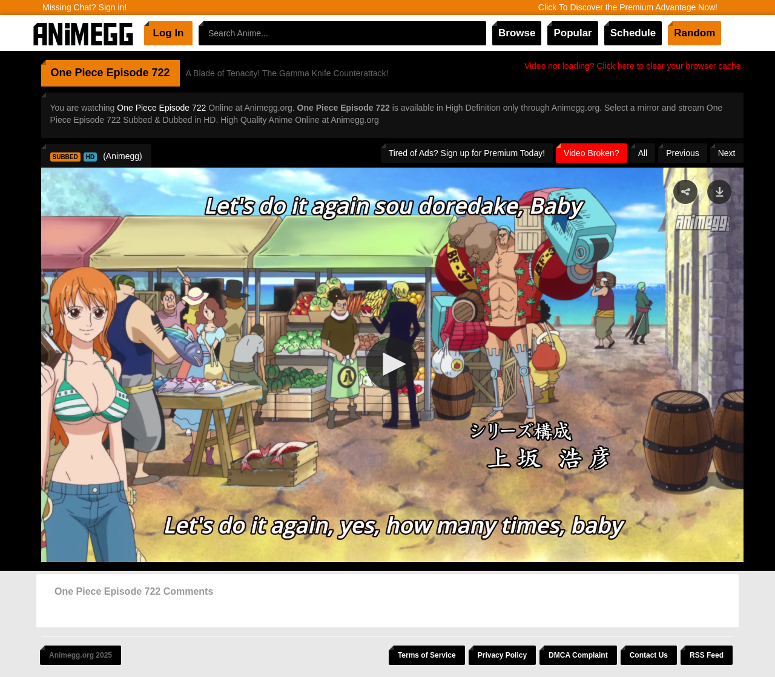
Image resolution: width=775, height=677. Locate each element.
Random (694, 33)
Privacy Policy (502, 655)
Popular (572, 33)
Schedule (633, 33)
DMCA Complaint (578, 655)
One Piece (77, 73)
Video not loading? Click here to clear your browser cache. (634, 66)
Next (727, 153)
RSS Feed (707, 655)
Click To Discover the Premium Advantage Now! (627, 7)
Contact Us (649, 655)
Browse (516, 33)
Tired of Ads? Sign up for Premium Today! (467, 153)
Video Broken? (591, 153)
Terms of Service (427, 655)
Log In (168, 33)
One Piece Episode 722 (161, 108)
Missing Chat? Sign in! (84, 7)
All (643, 153)
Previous (682, 153)
